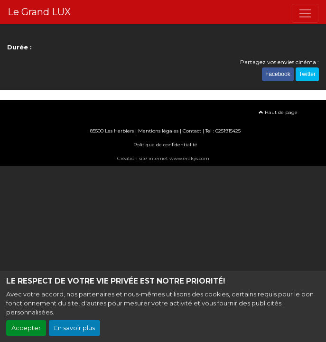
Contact (192, 127)
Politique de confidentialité (165, 141)
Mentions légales (158, 127)
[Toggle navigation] (305, 13)
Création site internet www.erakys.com (163, 155)
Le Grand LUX (39, 12)
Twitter (307, 72)
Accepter (26, 328)
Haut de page (278, 108)
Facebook (277, 72)
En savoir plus (74, 328)
